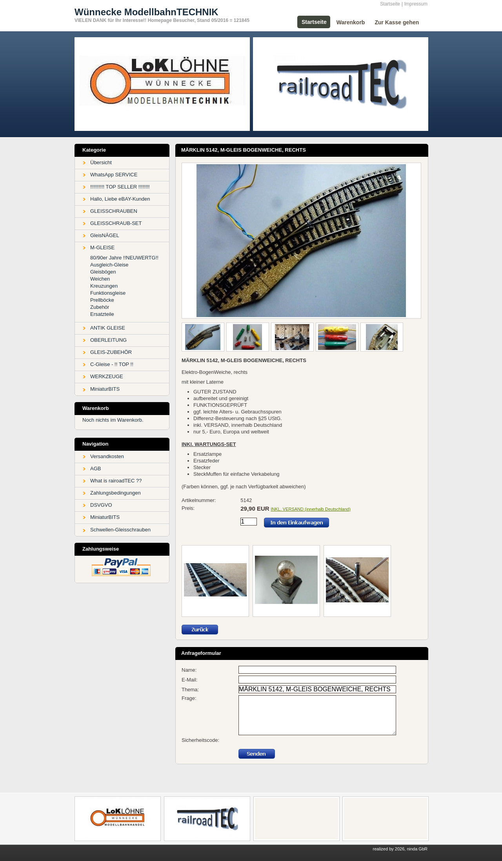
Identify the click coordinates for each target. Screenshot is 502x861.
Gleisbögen (103, 272)
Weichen (100, 279)
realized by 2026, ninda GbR (400, 848)
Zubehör (99, 307)
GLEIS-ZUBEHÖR (111, 352)
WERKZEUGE (106, 376)
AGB (95, 468)
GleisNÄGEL (104, 235)
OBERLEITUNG (108, 340)
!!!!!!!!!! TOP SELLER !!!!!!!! (120, 187)
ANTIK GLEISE (107, 328)
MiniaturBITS (105, 389)
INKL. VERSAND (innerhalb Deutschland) (311, 509)
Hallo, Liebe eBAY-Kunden (120, 199)
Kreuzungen (104, 286)
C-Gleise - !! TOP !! (111, 364)
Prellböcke (102, 300)
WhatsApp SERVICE (113, 175)
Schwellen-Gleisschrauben (120, 530)
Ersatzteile (102, 314)
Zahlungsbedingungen (115, 493)
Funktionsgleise (108, 293)
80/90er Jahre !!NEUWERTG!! (124, 258)
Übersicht (101, 162)
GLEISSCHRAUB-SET (116, 223)
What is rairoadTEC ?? (116, 481)
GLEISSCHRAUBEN (113, 211)
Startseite (390, 4)
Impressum (415, 4)
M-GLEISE (102, 247)
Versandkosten (107, 456)
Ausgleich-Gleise (109, 265)
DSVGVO (101, 505)
